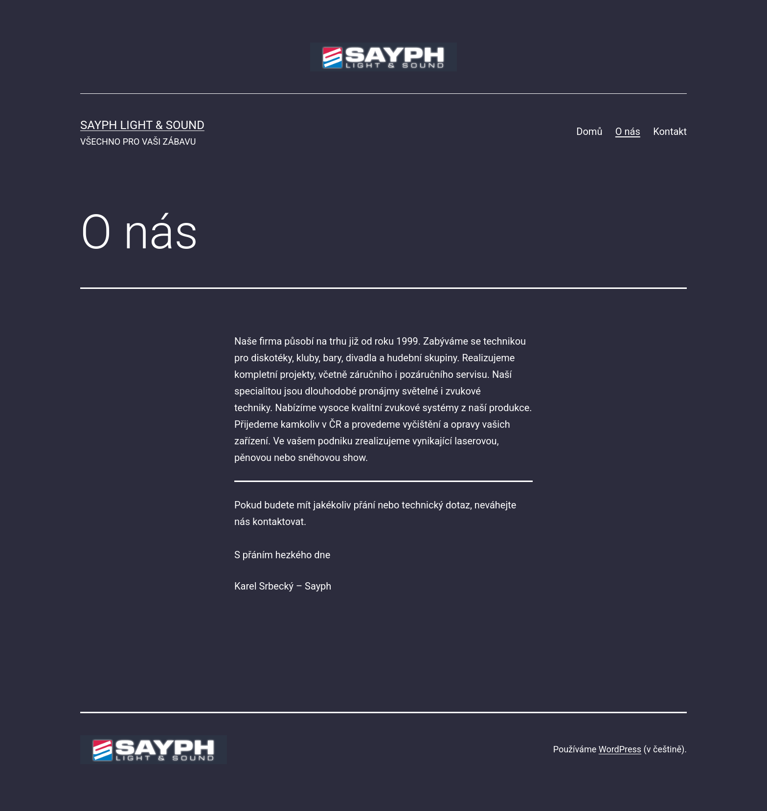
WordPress (620, 749)
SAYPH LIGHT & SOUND (142, 125)
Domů (589, 131)
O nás (627, 131)
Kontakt (670, 131)
